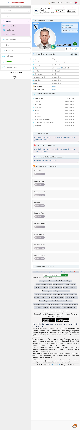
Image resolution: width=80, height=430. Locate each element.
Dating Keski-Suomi (55, 352)
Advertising (51, 378)
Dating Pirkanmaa (71, 362)
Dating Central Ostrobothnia (49, 345)
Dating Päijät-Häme (57, 362)
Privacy (67, 378)
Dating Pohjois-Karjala (46, 365)
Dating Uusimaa (55, 372)
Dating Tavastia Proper (41, 372)
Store (59, 375)
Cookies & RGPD (40, 378)
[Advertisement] (55, 11)
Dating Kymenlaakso (69, 352)
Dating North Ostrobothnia (42, 358)
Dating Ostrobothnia (70, 358)
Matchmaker (9, 30)
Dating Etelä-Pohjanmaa (44, 348)
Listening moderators (68, 279)
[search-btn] (27, 10)
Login (60, 3)
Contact (55, 380)
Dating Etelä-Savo (58, 348)
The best (68, 291)
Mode (51, 3)
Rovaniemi (58, 68)
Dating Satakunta (53, 368)
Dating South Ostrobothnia (69, 368)
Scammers (52, 375)
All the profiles (9, 26)
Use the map (9, 34)
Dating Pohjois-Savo (40, 368)
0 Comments (73, 30)
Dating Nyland (57, 358)
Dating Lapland (47, 355)
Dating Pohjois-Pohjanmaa (63, 365)
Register (69, 3)
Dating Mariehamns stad (61, 355)
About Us (60, 378)
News (45, 375)
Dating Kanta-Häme (41, 352)
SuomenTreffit (16, 2)
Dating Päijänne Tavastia (42, 362)
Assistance (75, 425)
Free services (43, 279)
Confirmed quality (43, 291)
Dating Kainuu (70, 348)
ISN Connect (55, 429)
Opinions (65, 375)
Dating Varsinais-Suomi (69, 372)
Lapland (65, 68)
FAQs (61, 380)
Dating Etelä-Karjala (65, 345)
